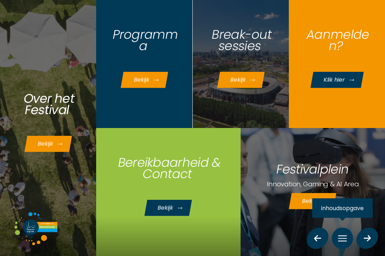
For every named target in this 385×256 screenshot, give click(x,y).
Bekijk (54, 144)
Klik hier (341, 80)
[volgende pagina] (367, 238)
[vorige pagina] (317, 238)
